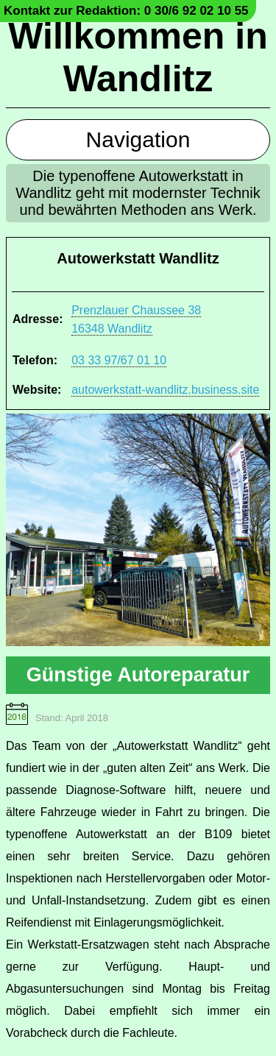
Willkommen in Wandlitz (137, 57)
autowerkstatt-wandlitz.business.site (165, 389)
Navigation (138, 139)
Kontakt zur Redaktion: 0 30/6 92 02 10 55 (126, 11)
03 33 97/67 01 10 (118, 360)
